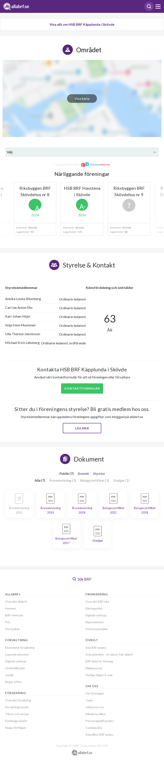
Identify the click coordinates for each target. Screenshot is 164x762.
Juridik (9, 675)
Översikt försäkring (18, 700)
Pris (7, 622)
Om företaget (94, 693)
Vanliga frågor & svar (99, 675)
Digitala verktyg (15, 661)
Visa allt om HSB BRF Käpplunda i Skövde (82, 24)
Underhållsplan (15, 668)
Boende (83, 473)
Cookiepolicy (93, 727)
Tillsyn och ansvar (17, 714)
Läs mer (82, 428)
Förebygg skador (16, 721)
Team (89, 700)
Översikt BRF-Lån (97, 601)
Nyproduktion (94, 622)
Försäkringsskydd (16, 707)
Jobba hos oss (94, 707)
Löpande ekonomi (17, 654)
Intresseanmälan (96, 629)
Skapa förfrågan (15, 727)
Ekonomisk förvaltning (20, 647)
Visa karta (82, 98)
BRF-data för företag (99, 661)
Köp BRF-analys (95, 647)
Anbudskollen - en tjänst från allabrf (109, 654)
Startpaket (12, 629)
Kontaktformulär (82, 388)
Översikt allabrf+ (16, 601)
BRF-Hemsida (14, 615)
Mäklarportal (93, 668)
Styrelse (99, 473)
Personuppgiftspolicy (99, 721)
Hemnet (10, 608)
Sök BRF (82, 579)
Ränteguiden (94, 608)
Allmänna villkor (95, 714)
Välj (9, 152)
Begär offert (13, 682)
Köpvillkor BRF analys (99, 734)
